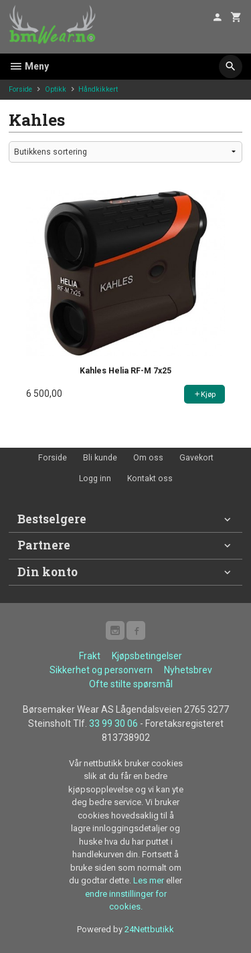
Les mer (149, 880)
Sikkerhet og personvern (101, 670)
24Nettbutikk (149, 929)
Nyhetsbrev (188, 670)
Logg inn (95, 478)
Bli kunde (100, 457)
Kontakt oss (150, 478)
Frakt (89, 656)
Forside (20, 89)
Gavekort (196, 457)
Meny (29, 66)
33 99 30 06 (113, 723)
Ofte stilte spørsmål (131, 684)
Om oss (148, 457)
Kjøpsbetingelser (147, 656)
